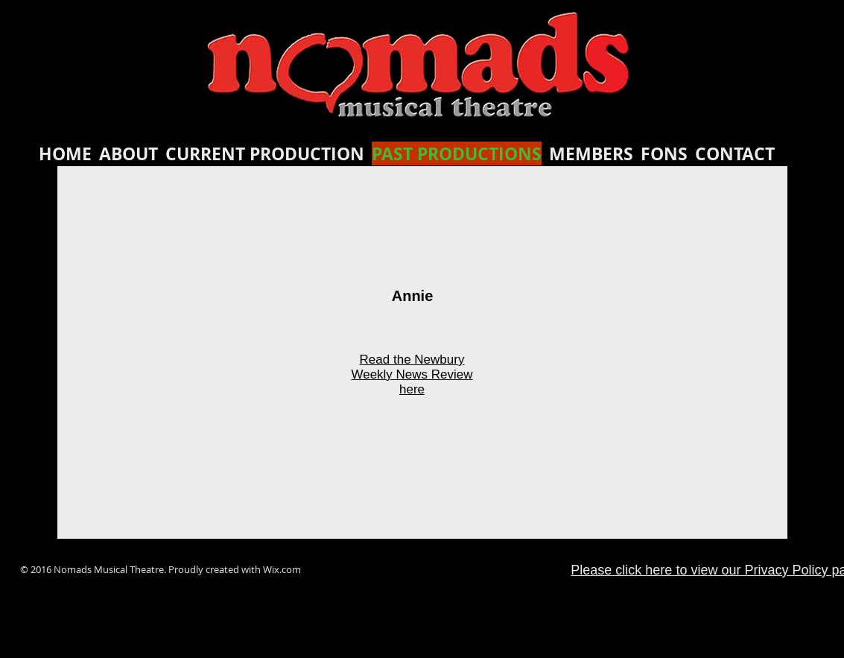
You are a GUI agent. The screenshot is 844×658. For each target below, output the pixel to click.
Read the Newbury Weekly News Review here (411, 374)
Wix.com (282, 569)
